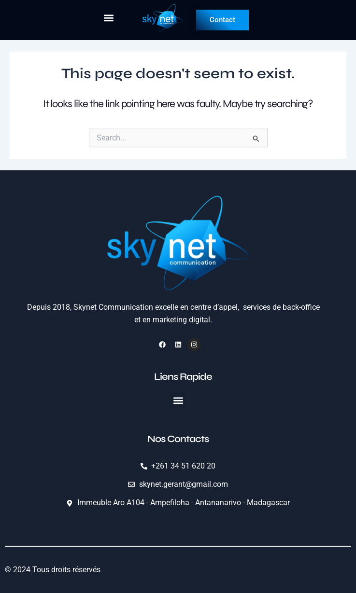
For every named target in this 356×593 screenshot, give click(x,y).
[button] (108, 18)
